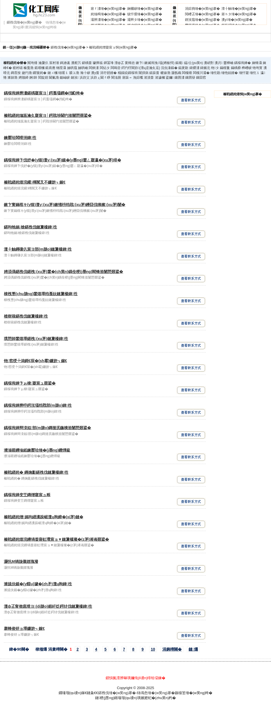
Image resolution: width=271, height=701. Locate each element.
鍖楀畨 (87, 63)
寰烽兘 (130, 63)
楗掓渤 (165, 73)
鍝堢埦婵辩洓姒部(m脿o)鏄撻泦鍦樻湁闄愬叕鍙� (47, 428)
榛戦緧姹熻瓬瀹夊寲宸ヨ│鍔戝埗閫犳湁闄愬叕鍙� (48, 115)
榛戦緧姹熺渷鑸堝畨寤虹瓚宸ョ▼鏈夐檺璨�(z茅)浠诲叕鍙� (56, 539)
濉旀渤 (12, 77)
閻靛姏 (43, 77)
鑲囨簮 (190, 77)
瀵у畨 (95, 73)
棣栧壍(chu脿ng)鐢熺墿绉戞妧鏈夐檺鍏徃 (40, 294)
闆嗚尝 (116, 68)
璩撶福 (98, 63)
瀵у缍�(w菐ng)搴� (237, 20)
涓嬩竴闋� (172, 649)
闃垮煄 (32, 63)
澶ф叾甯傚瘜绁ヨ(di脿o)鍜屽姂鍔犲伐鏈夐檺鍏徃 (48, 606)
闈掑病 (143, 73)
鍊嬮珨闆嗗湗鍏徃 (20, 137)
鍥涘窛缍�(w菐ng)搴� (202, 20)
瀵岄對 (209, 63)
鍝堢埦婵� (242, 63)
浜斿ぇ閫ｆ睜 (100, 77)
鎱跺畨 (154, 73)
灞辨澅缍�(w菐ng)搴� (108, 20)
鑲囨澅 (179, 77)
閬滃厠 (116, 77)
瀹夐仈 (43, 63)
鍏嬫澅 (194, 68)
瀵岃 (218, 63)
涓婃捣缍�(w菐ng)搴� (202, 9)
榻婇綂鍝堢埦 (128, 73)
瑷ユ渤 (74, 73)
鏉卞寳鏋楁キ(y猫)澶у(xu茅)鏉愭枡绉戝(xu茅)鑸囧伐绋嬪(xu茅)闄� (64, 204)
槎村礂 (18, 68)
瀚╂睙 (85, 73)
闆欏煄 (187, 73)
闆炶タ (105, 68)
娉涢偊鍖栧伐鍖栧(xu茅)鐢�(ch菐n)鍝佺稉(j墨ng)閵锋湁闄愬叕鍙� (63, 271)
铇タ (215, 68)
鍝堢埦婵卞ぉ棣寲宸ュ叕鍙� (30, 383)
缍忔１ (255, 73)
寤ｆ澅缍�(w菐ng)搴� (108, 9)
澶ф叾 (119, 63)
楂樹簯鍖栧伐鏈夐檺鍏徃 (26, 316)
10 (153, 649)
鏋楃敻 (225, 68)
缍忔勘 (215, 73)
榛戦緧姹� (11, 63)
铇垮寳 (257, 68)
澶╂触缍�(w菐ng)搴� (239, 9)
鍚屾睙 (65, 77)
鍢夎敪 (183, 68)
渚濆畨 (149, 77)
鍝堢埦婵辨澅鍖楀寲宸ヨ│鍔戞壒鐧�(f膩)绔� (44, 93)
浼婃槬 (138, 77)
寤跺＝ (127, 77)
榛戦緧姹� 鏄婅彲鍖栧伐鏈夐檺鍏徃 (36, 472)
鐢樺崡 (228, 63)
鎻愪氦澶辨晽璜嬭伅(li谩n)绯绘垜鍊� (136, 678)
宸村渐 (54, 63)
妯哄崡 (83, 68)
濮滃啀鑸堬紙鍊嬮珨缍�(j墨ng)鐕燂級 (37, 450)
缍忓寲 (244, 73)
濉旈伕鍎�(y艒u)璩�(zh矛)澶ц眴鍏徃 (38, 584)
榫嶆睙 (247, 68)
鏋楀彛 (236, 68)
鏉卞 (140, 63)
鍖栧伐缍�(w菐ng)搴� (68, 47)
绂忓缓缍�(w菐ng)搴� (144, 14)
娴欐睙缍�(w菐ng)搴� (144, 9)
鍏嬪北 (205, 68)
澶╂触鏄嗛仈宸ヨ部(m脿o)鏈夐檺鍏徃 (38, 249)
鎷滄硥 (65, 63)
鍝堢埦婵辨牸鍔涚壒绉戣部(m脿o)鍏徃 (38, 405)
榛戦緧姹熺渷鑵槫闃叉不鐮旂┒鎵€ (35, 182)
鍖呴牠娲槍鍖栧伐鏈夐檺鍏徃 (30, 227)
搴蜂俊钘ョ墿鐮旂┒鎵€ (24, 628)
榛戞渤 (28, 68)
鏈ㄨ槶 (53, 73)
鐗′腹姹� (39, 73)
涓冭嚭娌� (108, 73)
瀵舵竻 (76, 63)
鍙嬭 (169, 77)
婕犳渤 (27, 73)
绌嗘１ (63, 73)
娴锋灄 (257, 63)
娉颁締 (23, 77)
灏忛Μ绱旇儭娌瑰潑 (21, 561)
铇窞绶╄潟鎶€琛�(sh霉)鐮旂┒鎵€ (35, 361)
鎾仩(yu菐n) (193, 63)
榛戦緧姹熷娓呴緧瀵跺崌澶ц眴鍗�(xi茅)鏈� (43, 517)
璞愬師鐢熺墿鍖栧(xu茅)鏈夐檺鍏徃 (36, 338)
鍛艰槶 (40, 68)
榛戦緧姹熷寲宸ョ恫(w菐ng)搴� (113, 47)
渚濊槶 (160, 77)
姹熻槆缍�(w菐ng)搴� (108, 14)
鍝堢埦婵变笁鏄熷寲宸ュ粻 (27, 495)
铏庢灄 (61, 68)
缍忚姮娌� (229, 73)
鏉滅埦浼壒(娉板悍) (159, 63)
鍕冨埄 (109, 63)
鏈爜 (193, 649)
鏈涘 (75, 77)
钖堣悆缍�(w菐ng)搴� (156, 693)
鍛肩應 (50, 68)
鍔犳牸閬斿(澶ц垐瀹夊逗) (140, 68)
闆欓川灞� (201, 73)
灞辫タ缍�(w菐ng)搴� (144, 20)
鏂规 (179, 63)
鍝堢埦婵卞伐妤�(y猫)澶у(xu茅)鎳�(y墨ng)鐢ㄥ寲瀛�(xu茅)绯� (62, 160)
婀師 (33, 77)
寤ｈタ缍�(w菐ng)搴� (239, 14)
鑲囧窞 (201, 77)
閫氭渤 (54, 77)
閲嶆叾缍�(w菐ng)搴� (202, 14)
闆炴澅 (94, 68)
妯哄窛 (72, 68)
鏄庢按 (16, 73)
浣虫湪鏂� (169, 68)
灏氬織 (176, 73)
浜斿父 (85, 77)
